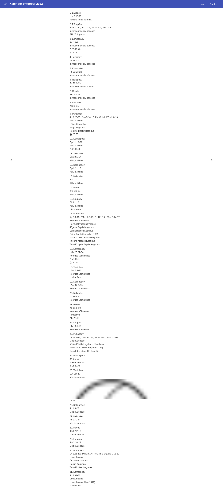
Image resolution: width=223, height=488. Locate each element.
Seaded (213, 4)
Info (203, 4)
